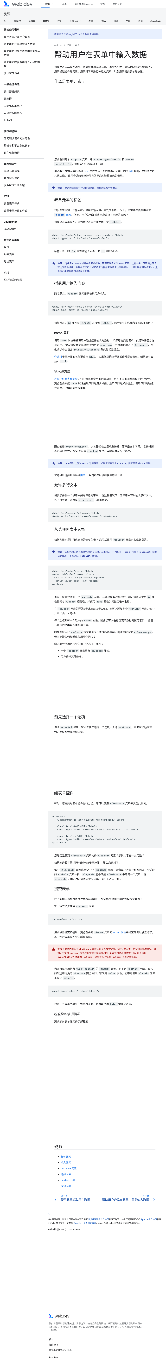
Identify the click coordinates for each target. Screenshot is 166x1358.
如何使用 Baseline (84, 3)
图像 (59, 21)
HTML (46, 21)
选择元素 (66, 1174)
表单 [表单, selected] (91, 21)
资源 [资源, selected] (47, 3)
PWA (103, 21)
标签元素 (66, 1156)
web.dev (58, 45)
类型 (82, 475)
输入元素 (66, 1162)
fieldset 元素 (68, 1180)
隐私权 (17, 21)
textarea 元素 (69, 1168)
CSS (116, 21)
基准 (64, 3)
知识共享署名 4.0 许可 (98, 1219)
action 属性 (119, 932)
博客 (102, 3)
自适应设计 (75, 21)
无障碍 (32, 21)
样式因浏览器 (87, 187)
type (86, 171)
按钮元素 (66, 1186)
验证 (131, 171)
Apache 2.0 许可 (149, 1219)
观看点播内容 (91, 34)
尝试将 (58, 356)
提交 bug (53, 1344)
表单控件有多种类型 (66, 379)
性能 (128, 21)
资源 (7, 14)
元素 (62, 215)
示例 (88, 555)
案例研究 (117, 3)
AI (5, 21)
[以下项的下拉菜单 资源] (54, 4)
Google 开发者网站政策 (84, 1223)
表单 (77, 45)
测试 (140, 21)
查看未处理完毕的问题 (60, 1349)
